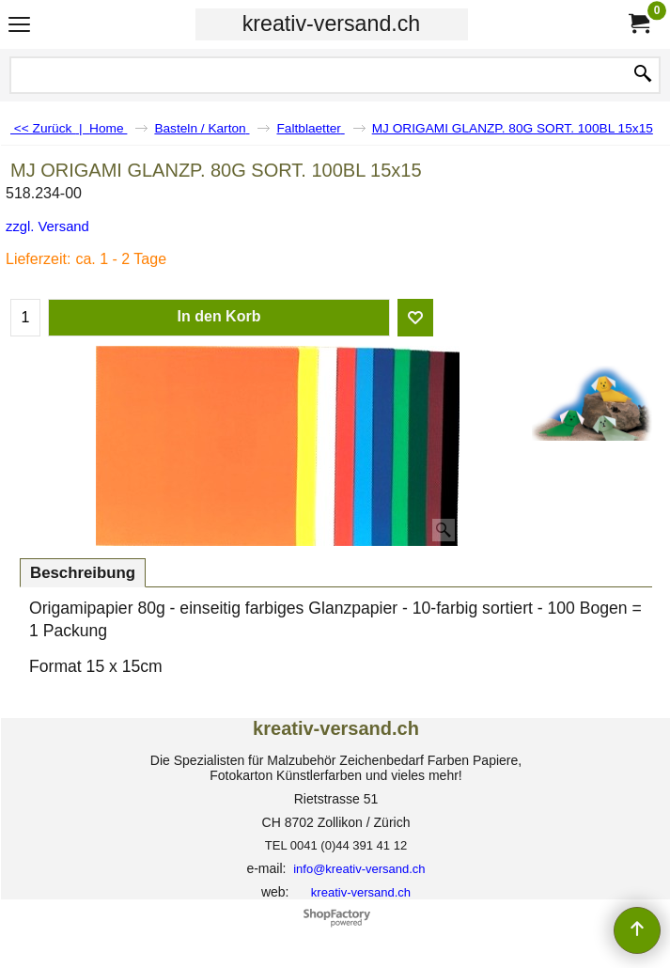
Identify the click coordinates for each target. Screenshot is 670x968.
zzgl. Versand (47, 226)
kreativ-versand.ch (331, 23)
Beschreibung (82, 573)
